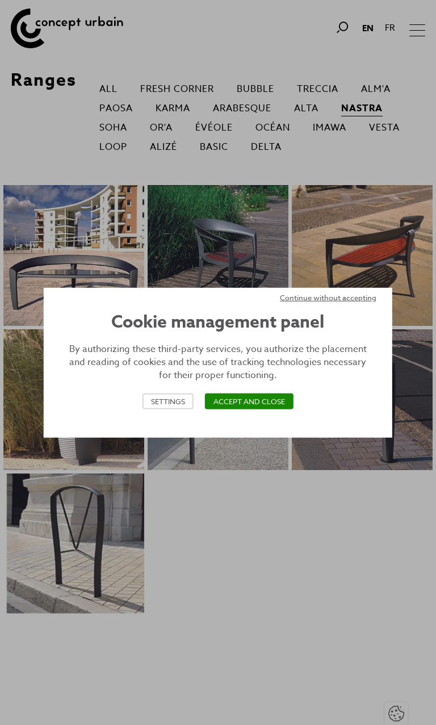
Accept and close (249, 401)
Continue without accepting (328, 297)
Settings (168, 401)
